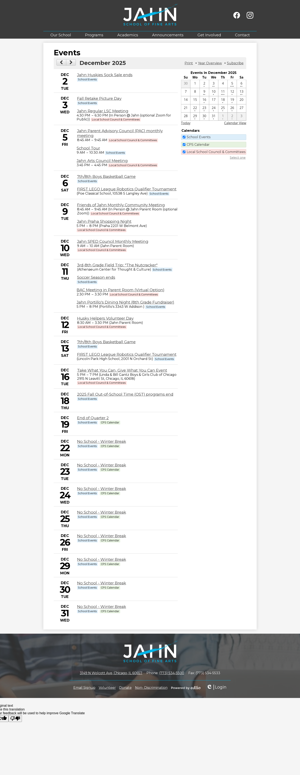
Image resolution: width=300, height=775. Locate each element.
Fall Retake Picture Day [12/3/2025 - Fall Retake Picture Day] (99, 98)
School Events (198, 137)
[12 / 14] (185, 100)
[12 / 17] (213, 100)
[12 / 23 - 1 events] (204, 108)
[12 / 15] (195, 100)
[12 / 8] (195, 92)
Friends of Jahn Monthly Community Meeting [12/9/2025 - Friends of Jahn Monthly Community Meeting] (121, 205)
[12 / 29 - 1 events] (195, 116)
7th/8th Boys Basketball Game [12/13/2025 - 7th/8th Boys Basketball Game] (106, 341)
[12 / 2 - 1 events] (204, 84)
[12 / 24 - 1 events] (213, 108)
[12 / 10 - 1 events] (213, 92)
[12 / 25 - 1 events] (223, 108)
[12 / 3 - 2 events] (213, 84)
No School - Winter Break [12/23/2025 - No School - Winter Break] (101, 465)
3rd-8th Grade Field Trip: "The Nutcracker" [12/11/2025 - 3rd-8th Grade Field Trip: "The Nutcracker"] (117, 265)
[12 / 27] (241, 108)
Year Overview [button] (210, 63)
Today (185, 123)
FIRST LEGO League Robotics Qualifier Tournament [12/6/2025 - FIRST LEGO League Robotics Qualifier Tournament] (126, 189)
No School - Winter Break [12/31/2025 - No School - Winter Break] (101, 606)
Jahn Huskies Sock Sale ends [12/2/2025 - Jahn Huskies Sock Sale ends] (104, 74)
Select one (238, 158)
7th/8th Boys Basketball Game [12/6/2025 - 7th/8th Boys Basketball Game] (106, 176)
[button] (60, 35)
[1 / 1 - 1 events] (223, 116)
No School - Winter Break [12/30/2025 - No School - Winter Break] (101, 583)
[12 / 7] (185, 92)
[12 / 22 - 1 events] (195, 108)
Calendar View (235, 123)
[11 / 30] (185, 84)
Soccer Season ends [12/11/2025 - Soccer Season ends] (96, 277)
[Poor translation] (15, 718)
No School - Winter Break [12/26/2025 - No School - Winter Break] (101, 535)
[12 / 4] (223, 84)
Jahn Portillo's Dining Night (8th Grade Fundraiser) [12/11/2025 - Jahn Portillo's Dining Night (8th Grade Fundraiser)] (125, 302)
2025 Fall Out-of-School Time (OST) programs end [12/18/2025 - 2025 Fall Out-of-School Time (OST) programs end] (125, 394)
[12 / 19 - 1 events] (232, 100)
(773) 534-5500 (171, 673)
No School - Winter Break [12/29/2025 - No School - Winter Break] (101, 559)
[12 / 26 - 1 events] (232, 108)
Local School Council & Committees (216, 152)
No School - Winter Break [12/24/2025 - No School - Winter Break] (101, 488)
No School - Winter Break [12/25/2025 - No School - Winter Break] (101, 512)
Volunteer (107, 688)
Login (216, 687)
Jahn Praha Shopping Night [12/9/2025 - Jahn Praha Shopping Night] (104, 221)
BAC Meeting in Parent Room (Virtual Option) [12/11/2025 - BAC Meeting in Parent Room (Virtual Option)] (120, 289)
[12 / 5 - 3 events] (232, 84)
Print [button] (189, 63)
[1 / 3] (241, 116)
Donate (125, 688)
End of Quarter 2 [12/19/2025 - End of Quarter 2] (93, 417)
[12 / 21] (185, 108)
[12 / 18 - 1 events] (223, 100)
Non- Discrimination (151, 688)
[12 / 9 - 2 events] (204, 92)
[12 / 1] (195, 84)
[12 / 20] (241, 100)
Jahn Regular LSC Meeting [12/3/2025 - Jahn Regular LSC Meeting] (102, 111)
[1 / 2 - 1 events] (232, 116)
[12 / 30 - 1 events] (204, 116)
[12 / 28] (185, 116)
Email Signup (84, 688)
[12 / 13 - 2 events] (241, 92)
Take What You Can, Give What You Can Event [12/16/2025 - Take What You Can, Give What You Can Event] (122, 370)
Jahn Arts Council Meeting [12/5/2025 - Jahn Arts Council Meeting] (102, 160)
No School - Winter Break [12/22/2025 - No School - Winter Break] (101, 441)
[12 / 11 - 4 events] (223, 92)
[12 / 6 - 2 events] (241, 84)
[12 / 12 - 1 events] (232, 92)
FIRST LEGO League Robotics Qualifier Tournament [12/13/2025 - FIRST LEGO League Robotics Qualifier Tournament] (126, 354)
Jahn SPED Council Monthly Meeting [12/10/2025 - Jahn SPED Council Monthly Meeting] (112, 241)
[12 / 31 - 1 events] (213, 116)
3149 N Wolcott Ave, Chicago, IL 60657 (111, 673)
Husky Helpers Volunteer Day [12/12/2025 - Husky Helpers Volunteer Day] (105, 318)
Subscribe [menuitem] (235, 63)
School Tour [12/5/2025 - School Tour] (88, 148)
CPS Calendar (198, 145)
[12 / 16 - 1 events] (204, 100)
